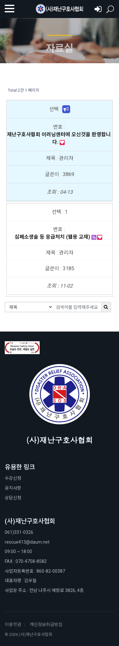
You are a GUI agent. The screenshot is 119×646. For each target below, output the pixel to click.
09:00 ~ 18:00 (18, 551)
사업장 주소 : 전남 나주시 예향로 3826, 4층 (44, 590)
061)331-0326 (19, 532)
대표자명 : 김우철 (20, 580)
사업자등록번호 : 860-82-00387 (35, 571)
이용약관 (13, 624)
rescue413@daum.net (27, 542)
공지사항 (13, 488)
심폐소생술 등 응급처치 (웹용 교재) (53, 237)
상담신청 (13, 497)
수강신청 (13, 478)
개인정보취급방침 (46, 624)
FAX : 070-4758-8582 (26, 561)
